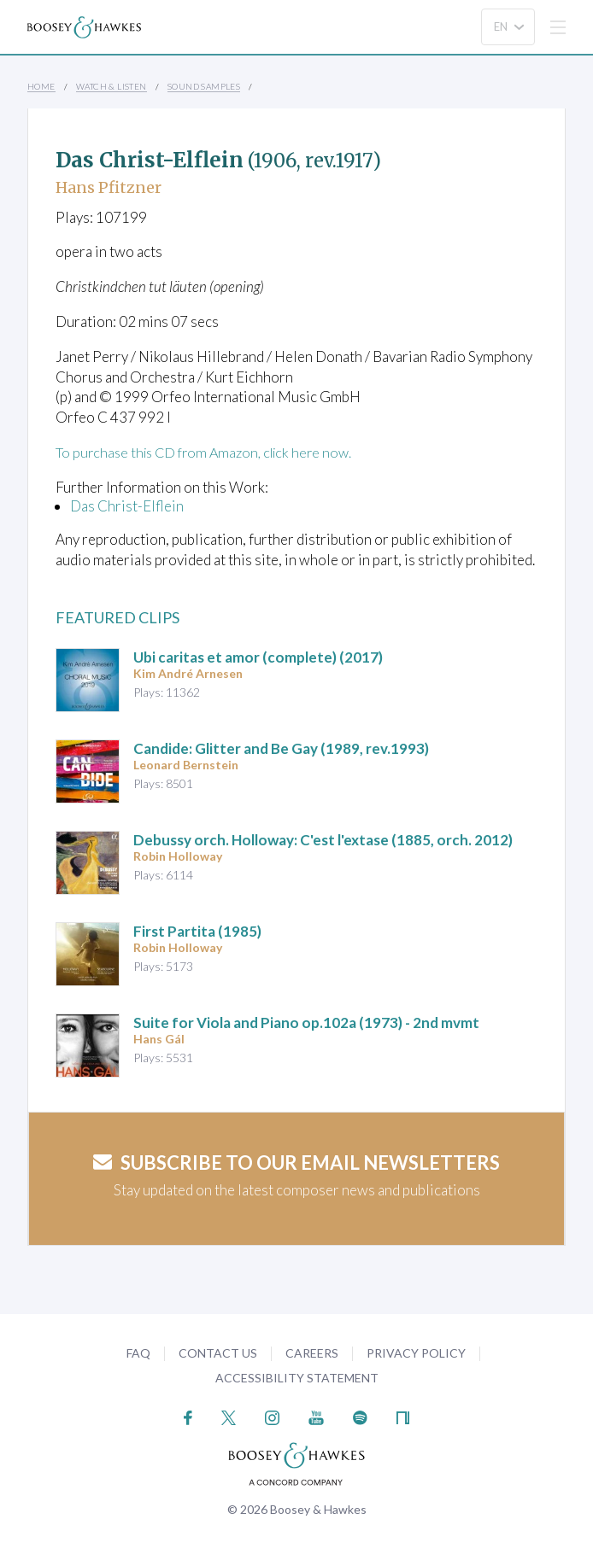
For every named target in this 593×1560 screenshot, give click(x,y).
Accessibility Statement (297, 1377)
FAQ (138, 1353)
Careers (311, 1353)
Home (41, 86)
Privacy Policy (416, 1353)
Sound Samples (203, 86)
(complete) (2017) (258, 657)
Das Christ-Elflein (127, 506)
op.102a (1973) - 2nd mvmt (306, 1022)
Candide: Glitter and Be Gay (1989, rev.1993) (281, 748)
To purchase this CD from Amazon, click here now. (211, 452)
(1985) (197, 931)
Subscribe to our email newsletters (296, 1162)
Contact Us (218, 1353)
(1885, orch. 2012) (323, 840)
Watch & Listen (111, 86)
